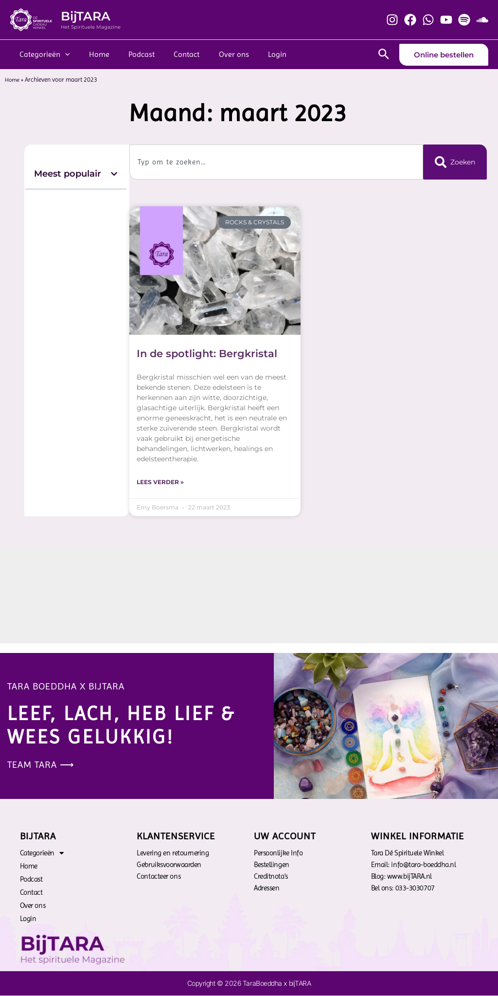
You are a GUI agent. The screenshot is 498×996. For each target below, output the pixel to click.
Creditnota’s (271, 876)
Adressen (266, 888)
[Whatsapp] (428, 20)
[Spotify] (464, 20)
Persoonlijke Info (278, 853)
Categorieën (43, 54)
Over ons (218, 54)
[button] (114, 174)
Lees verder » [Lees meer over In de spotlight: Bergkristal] (160, 482)
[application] (63, 54)
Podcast (133, 54)
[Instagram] (392, 20)
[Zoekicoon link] (384, 54)
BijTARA (85, 16)
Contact (174, 54)
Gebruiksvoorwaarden (169, 865)
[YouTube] (446, 20)
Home (94, 54)
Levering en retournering (173, 853)
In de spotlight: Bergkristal (207, 353)
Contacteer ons (158, 876)
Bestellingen (271, 865)
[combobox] (275, 162)
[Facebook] (410, 20)
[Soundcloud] (482, 20)
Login (258, 54)
